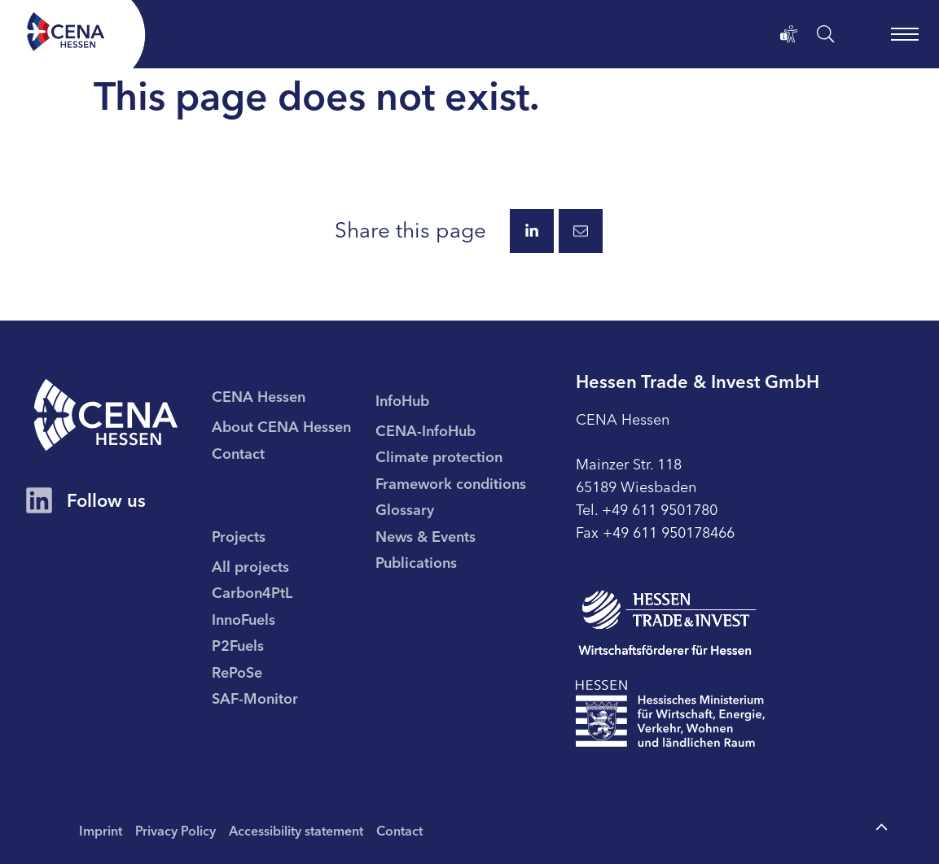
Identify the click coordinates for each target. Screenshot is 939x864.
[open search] (826, 34)
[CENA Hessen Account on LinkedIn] (39, 501)
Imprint (100, 830)
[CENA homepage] (105, 414)
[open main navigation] (905, 34)
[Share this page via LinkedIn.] (531, 231)
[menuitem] (293, 425)
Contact (399, 830)
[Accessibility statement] (789, 34)
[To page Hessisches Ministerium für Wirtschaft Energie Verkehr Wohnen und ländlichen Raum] (670, 713)
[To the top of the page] (881, 827)
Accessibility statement (296, 830)
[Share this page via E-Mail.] (580, 231)
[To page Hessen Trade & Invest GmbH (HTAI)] (667, 622)
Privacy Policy (175, 830)
